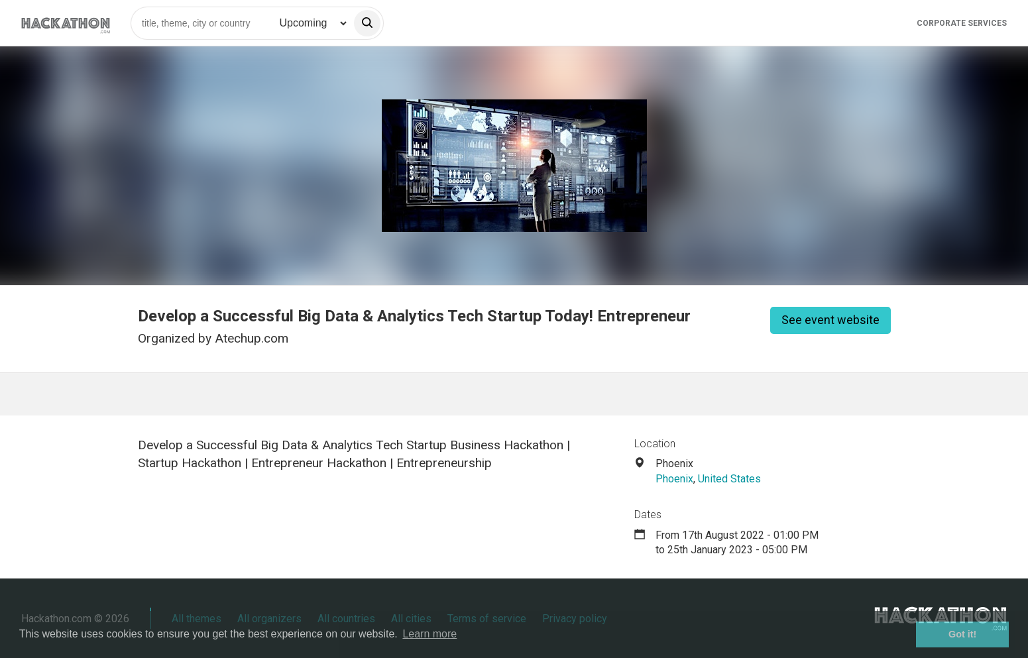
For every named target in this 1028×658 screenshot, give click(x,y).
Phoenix (674, 478)
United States (729, 478)
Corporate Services (962, 23)
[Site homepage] (65, 23)
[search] (367, 23)
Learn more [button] (429, 633)
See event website (830, 320)
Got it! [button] (962, 634)
